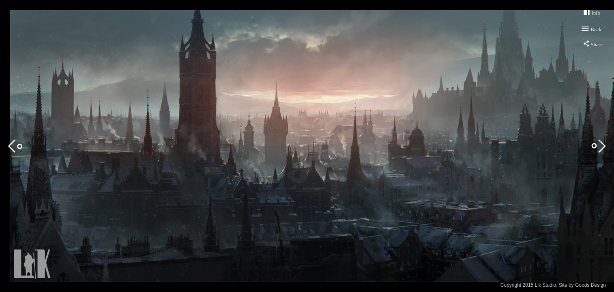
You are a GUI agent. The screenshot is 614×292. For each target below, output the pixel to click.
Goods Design (590, 285)
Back (595, 29)
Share (596, 44)
